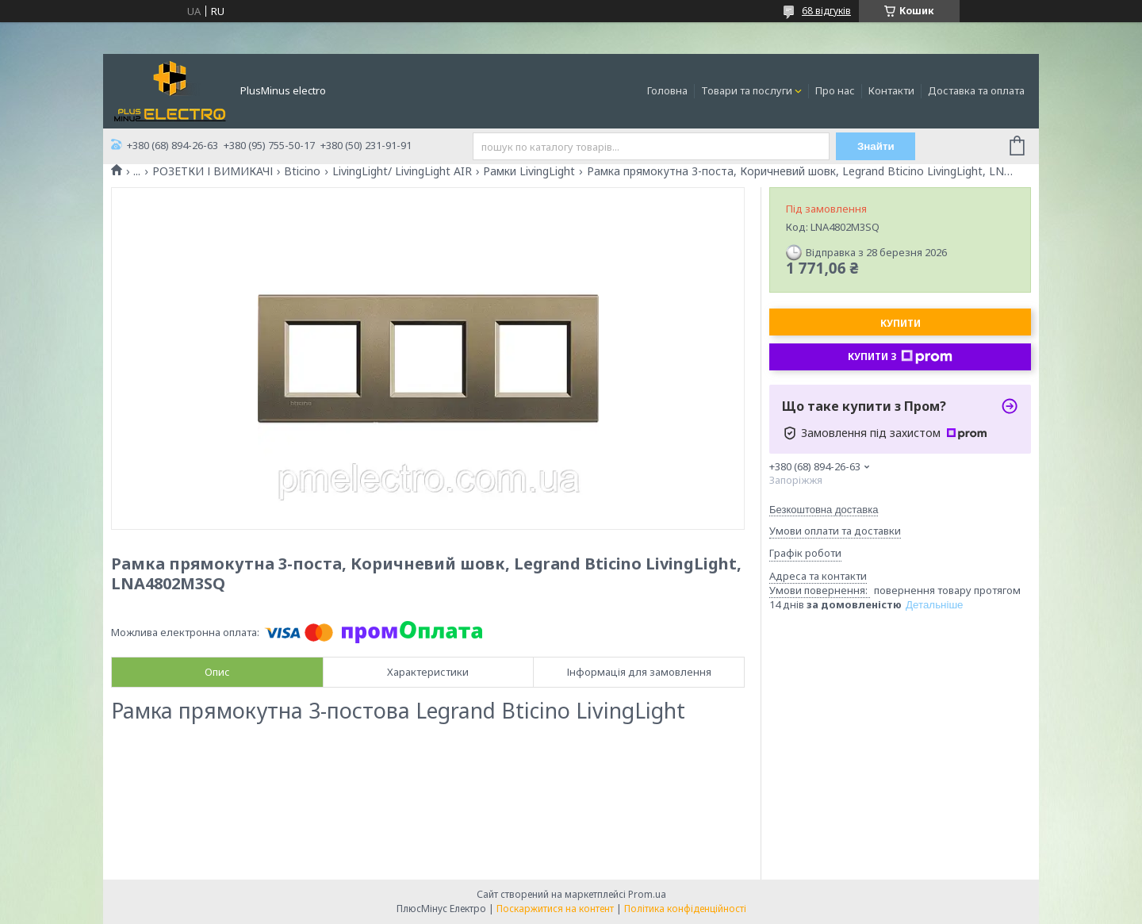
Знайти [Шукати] (876, 146)
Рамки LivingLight (529, 171)
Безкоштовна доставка (823, 510)
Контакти (891, 90)
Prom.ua (647, 894)
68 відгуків (826, 10)
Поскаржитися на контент (555, 908)
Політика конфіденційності (685, 908)
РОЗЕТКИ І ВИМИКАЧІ (212, 171)
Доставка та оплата (976, 90)
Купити (900, 323)
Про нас (835, 90)
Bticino (302, 171)
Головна (667, 90)
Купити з (900, 357)
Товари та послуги (746, 90)
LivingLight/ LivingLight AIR (402, 171)
